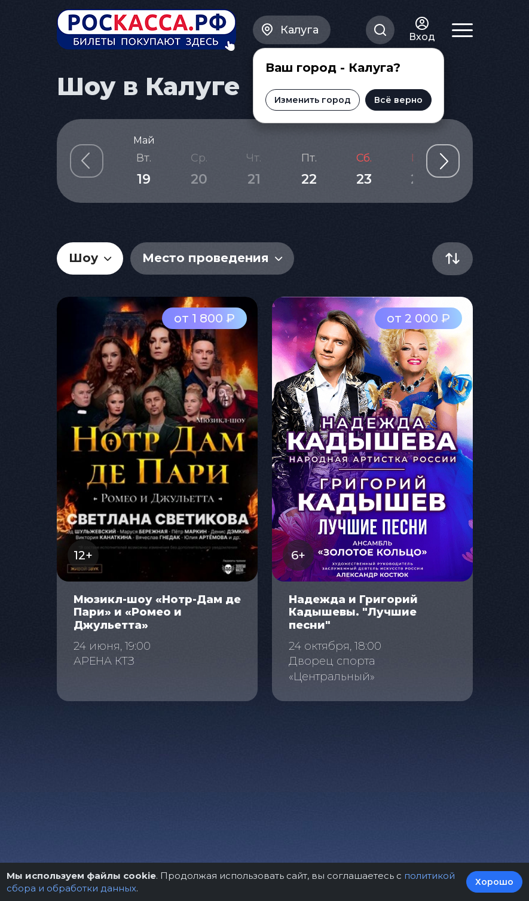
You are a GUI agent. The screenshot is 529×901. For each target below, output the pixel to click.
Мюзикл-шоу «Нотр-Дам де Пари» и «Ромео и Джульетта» (157, 612)
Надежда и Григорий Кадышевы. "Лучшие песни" (353, 612)
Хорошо (494, 881)
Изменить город (312, 100)
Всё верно (398, 100)
